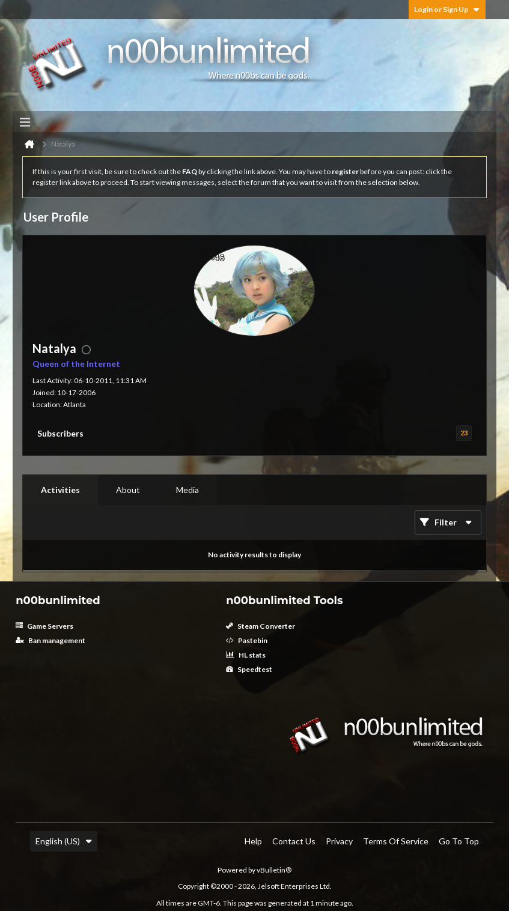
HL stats (246, 654)
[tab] (60, 490)
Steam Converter (260, 626)
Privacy (339, 841)
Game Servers (44, 626)
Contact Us (293, 841)
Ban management (50, 640)
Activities (60, 490)
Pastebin (246, 640)
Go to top (459, 841)
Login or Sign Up (447, 9)
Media (187, 490)
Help (253, 841)
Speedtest (249, 669)
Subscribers (60, 433)
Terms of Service (395, 841)
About (128, 490)
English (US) (63, 841)
